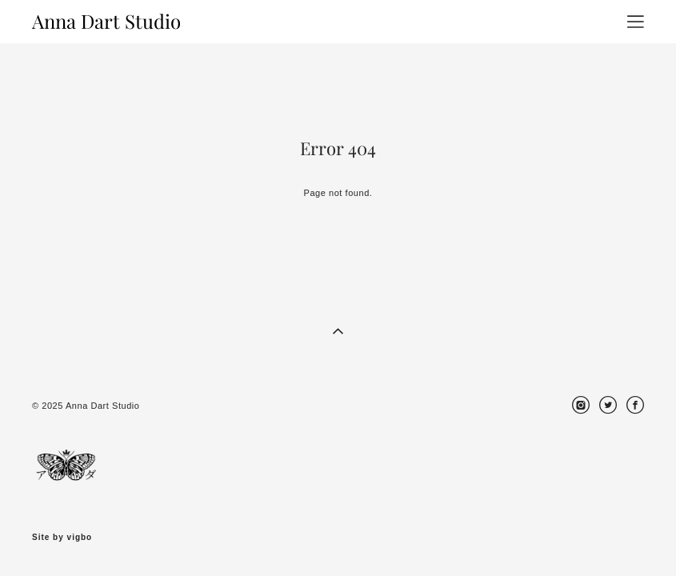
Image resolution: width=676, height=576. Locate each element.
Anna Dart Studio (106, 21)
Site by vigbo (62, 538)
